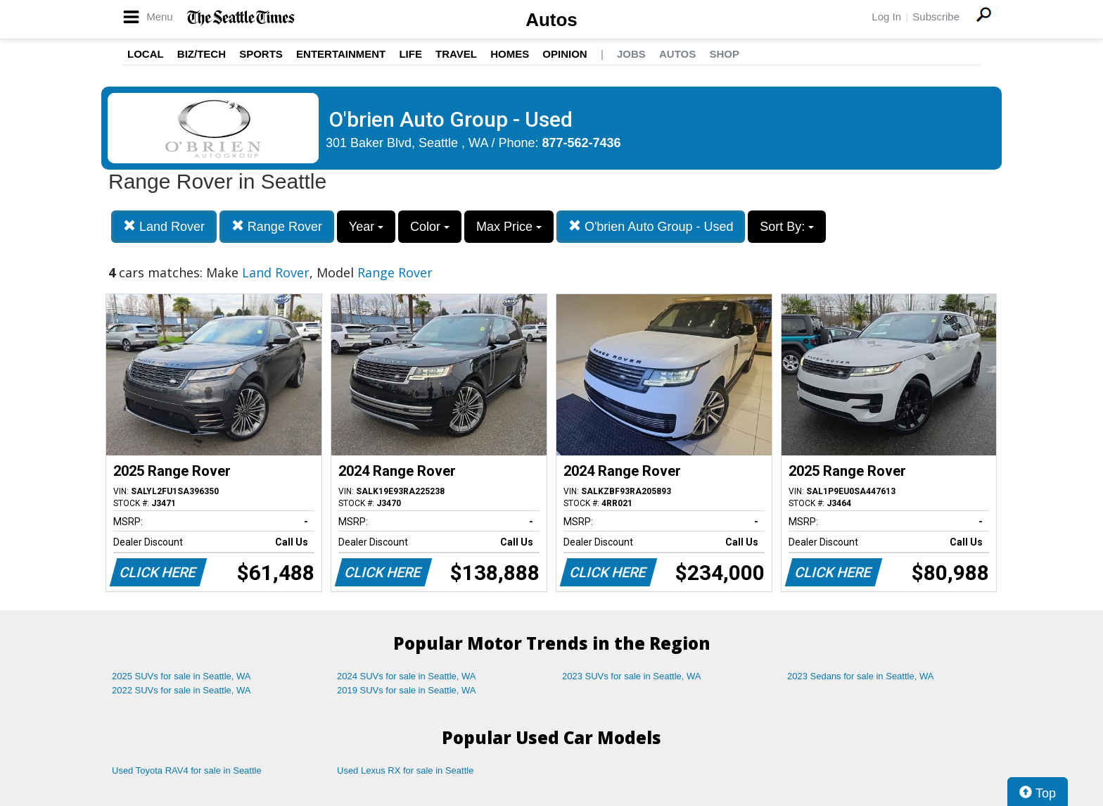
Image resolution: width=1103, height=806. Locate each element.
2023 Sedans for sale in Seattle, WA (860, 676)
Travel (456, 54)
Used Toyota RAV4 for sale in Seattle (187, 770)
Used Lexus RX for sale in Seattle (405, 770)
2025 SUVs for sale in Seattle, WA (181, 676)
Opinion (564, 54)
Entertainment (340, 54)
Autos (551, 19)
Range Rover (276, 226)
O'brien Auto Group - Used (651, 226)
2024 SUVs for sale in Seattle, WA (406, 676)
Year (366, 227)
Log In (886, 17)
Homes (509, 54)
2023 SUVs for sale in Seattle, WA (631, 676)
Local (145, 54)
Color (430, 227)
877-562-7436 (581, 143)
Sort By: (787, 227)
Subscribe (935, 17)
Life (410, 54)
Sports (261, 54)
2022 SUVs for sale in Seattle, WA (181, 690)
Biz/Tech (201, 54)
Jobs (631, 54)
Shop (724, 54)
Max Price (509, 227)
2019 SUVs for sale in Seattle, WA (406, 690)
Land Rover (164, 226)
